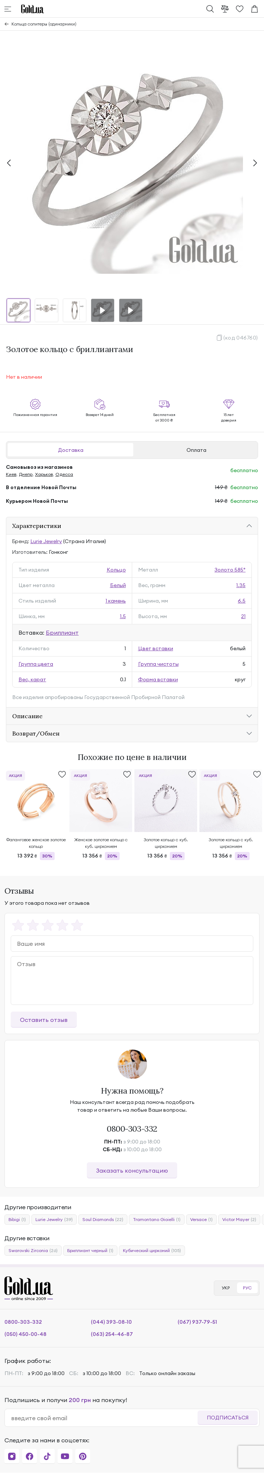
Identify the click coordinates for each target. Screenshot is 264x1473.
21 (243, 616)
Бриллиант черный (90, 1250)
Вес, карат (32, 679)
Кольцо (116, 569)
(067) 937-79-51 (197, 1322)
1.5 (123, 616)
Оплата (196, 450)
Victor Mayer (239, 1219)
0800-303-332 (132, 1128)
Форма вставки (158, 679)
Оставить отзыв (44, 1019)
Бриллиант (62, 632)
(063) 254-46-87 (112, 1334)
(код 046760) (240, 337)
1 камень (116, 600)
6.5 (242, 600)
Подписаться (227, 1417)
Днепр (25, 474)
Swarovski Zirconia (33, 1250)
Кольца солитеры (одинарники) (43, 24)
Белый (118, 585)
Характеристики (36, 525)
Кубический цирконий (152, 1250)
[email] (104, 1418)
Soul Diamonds (102, 1219)
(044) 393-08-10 (111, 1322)
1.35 (241, 585)
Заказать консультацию (132, 1170)
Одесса (64, 474)
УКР (226, 1287)
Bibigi (17, 1219)
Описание (27, 716)
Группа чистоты (158, 664)
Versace (201, 1219)
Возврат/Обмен (35, 733)
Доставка (70, 450)
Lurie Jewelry (46, 541)
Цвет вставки (155, 648)
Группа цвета (35, 664)
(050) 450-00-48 (25, 1334)
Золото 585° (230, 569)
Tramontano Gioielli (157, 1219)
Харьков (44, 474)
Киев (11, 474)
